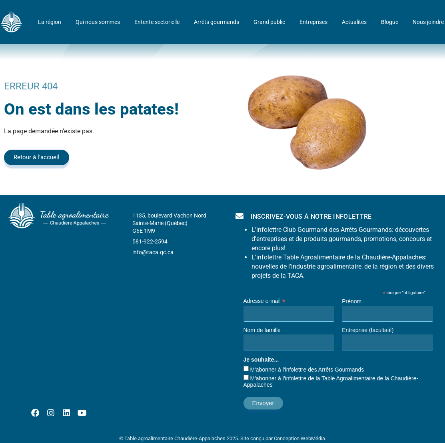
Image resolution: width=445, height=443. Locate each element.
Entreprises (313, 22)
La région (49, 22)
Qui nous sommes (98, 22)
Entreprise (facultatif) (367, 330)
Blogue (389, 22)
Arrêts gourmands (216, 22)
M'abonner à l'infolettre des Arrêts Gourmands (307, 369)
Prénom (351, 301)
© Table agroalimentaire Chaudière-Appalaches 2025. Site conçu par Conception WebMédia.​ (222, 438)
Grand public (269, 22)
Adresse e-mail (264, 300)
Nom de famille (262, 330)
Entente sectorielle (157, 22)
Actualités (354, 22)
